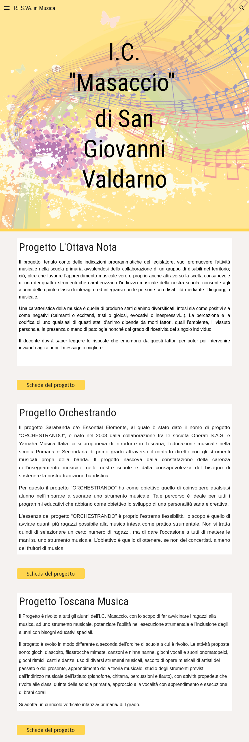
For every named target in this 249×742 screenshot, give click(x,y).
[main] (124, 116)
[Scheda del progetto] (51, 385)
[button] (7, 8)
